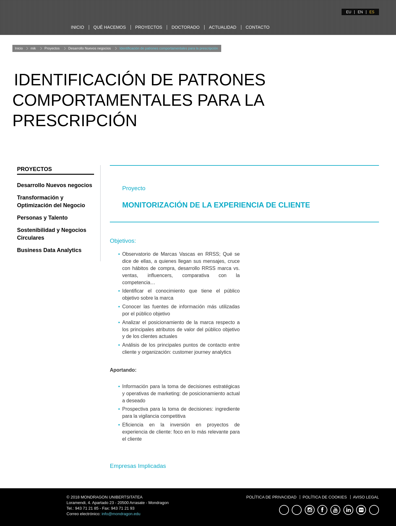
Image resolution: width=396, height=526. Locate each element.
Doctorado (185, 27)
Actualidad (222, 27)
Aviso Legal (366, 497)
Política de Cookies (325, 497)
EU (348, 12)
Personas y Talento (42, 218)
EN (360, 12)
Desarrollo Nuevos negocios (89, 48)
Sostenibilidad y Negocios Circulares (51, 234)
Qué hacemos (109, 27)
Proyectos (148, 27)
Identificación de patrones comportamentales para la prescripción (168, 48)
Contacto (257, 27)
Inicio (77, 27)
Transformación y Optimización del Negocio (51, 202)
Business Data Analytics (49, 250)
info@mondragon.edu (120, 513)
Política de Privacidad (271, 497)
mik (33, 48)
